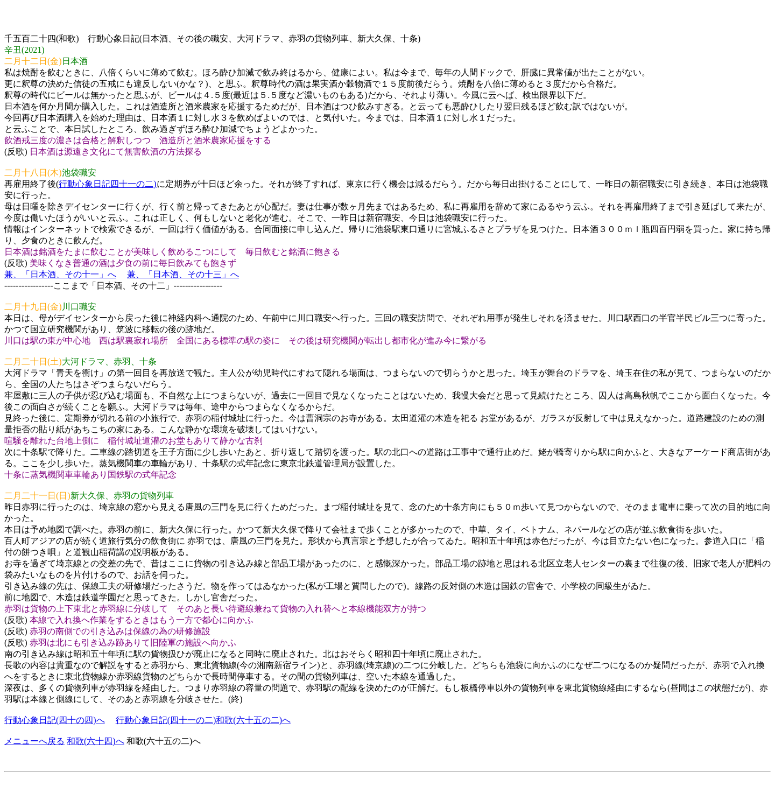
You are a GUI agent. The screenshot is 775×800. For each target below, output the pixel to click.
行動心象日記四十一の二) (107, 183)
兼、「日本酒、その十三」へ (183, 274)
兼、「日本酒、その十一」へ (60, 274)
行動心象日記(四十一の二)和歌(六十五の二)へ (203, 720)
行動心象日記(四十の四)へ (54, 720)
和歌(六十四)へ (95, 741)
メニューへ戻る (34, 741)
